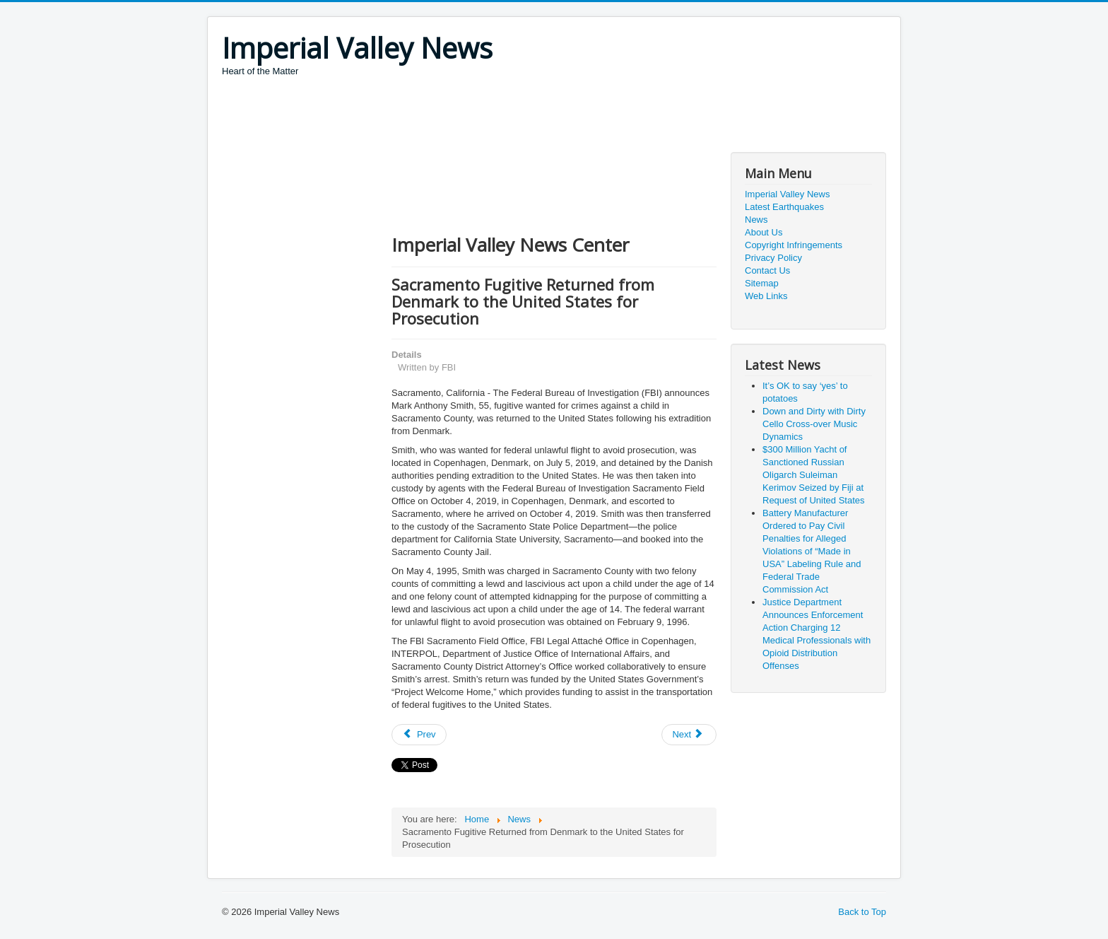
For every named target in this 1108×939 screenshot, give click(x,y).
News (756, 219)
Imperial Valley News (787, 194)
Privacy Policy (773, 257)
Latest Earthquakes (784, 207)
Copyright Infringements (793, 245)
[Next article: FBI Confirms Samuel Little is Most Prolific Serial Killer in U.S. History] (689, 734)
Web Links (766, 296)
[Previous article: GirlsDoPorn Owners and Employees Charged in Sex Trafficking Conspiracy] (419, 734)
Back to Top (862, 911)
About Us (763, 232)
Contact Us (767, 270)
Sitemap (762, 283)
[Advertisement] (479, 116)
